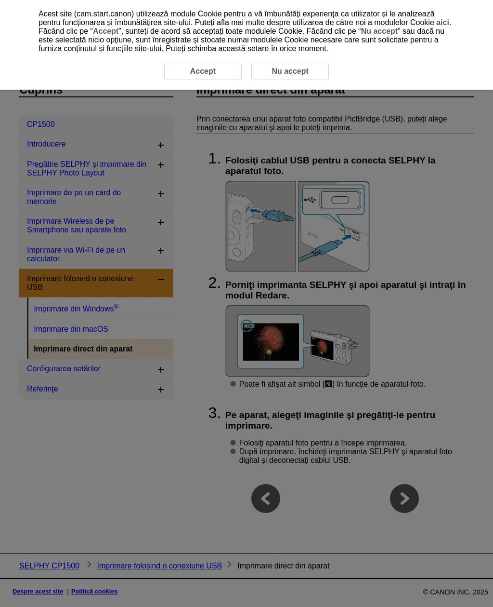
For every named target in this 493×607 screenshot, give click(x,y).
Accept (105, 31)
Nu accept (379, 31)
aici (442, 22)
